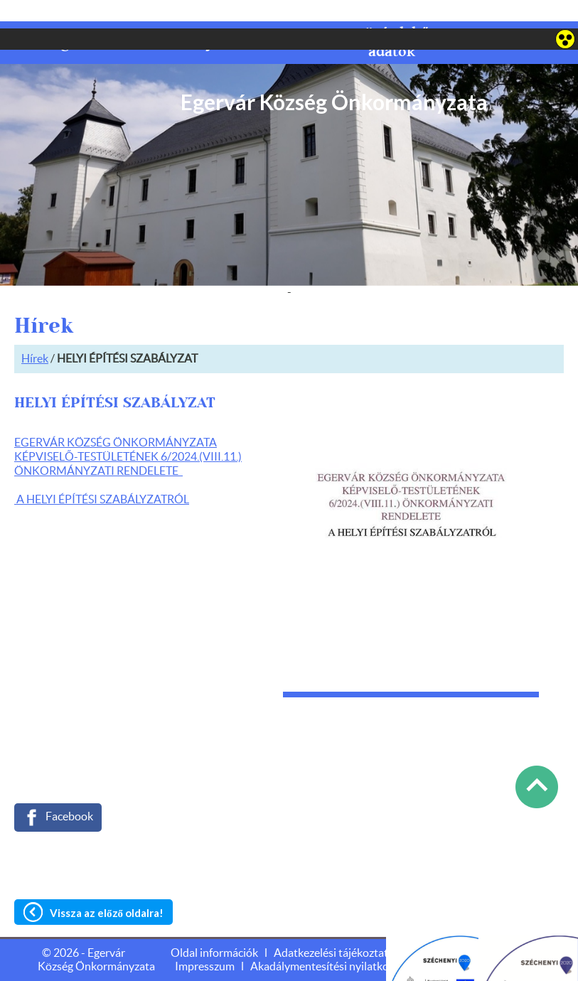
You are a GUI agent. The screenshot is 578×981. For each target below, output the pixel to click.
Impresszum (205, 938)
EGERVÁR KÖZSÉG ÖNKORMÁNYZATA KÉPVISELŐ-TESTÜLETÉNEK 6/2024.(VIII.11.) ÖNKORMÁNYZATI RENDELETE (128, 429)
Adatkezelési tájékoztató (334, 925)
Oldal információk (214, 925)
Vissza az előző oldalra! (107, 884)
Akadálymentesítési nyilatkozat (327, 938)
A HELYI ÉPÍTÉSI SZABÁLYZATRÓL (101, 471)
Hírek (34, 330)
